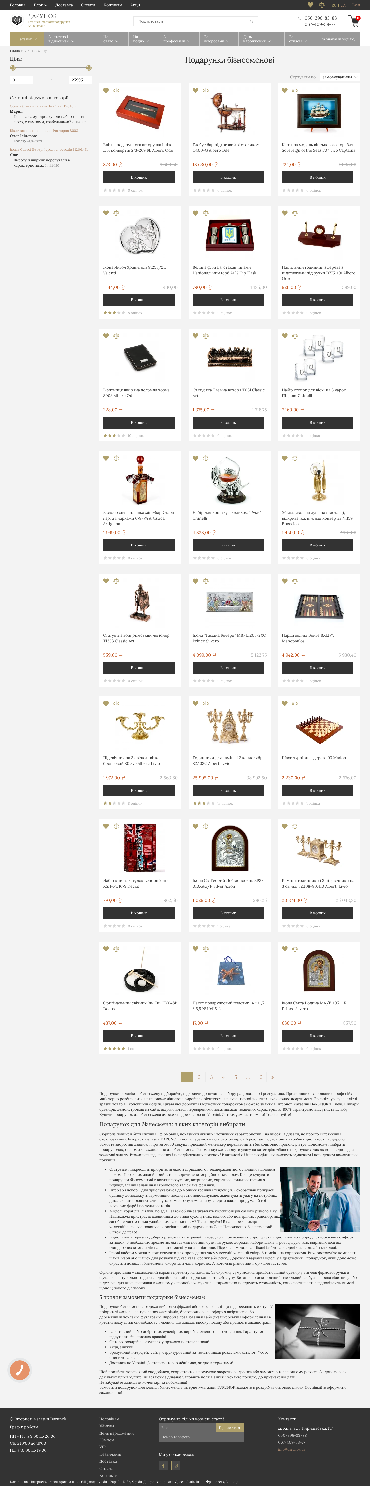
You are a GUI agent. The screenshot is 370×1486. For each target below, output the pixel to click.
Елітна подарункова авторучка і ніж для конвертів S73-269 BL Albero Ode (138, 146)
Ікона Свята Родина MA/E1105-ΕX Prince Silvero (314, 1004)
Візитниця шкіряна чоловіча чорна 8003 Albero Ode (136, 391)
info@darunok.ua (291, 1448)
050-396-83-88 (317, 18)
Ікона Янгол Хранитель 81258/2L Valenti (134, 269)
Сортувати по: (303, 75)
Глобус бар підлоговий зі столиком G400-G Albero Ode (226, 146)
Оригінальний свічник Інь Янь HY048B (43, 105)
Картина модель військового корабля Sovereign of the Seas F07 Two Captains (318, 146)
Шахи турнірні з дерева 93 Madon (314, 756)
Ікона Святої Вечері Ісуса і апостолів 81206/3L (49, 148)
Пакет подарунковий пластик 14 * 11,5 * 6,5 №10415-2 (228, 1004)
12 (260, 1076)
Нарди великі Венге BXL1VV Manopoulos (308, 637)
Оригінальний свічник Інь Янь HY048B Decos (140, 1004)
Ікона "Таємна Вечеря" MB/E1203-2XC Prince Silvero (229, 637)
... (248, 1076)
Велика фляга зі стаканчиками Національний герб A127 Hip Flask (224, 269)
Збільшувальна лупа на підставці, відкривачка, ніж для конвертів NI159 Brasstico (317, 517)
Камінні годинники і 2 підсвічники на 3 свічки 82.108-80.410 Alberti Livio (318, 882)
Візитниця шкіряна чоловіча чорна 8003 (44, 129)
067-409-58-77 (320, 24)
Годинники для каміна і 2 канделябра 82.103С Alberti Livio (229, 759)
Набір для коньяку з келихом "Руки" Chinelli (227, 514)
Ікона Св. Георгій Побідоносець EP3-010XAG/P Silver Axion (228, 882)
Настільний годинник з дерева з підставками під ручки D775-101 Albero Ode (318, 272)
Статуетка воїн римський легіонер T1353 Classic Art (136, 637)
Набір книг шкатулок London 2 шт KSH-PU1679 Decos (135, 882)
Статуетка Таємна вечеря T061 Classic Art (229, 391)
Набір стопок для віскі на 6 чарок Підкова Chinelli (314, 391)
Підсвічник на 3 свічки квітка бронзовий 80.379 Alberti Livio (131, 759)
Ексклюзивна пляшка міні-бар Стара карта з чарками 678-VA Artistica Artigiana (138, 517)
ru (334, 5)
